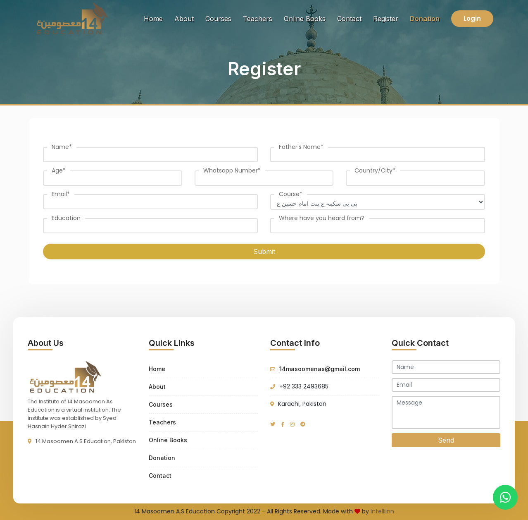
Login (472, 18)
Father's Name (301, 147)
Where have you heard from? (321, 218)
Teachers (257, 18)
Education (66, 218)
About (184, 18)
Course (290, 194)
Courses (218, 18)
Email (61, 194)
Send (446, 440)
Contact (349, 18)
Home (155, 18)
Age (59, 170)
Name (62, 147)
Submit (264, 251)
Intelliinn (382, 511)
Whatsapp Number (232, 170)
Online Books (305, 18)
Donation (425, 18)
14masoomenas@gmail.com (319, 368)
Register (385, 18)
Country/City (374, 170)
